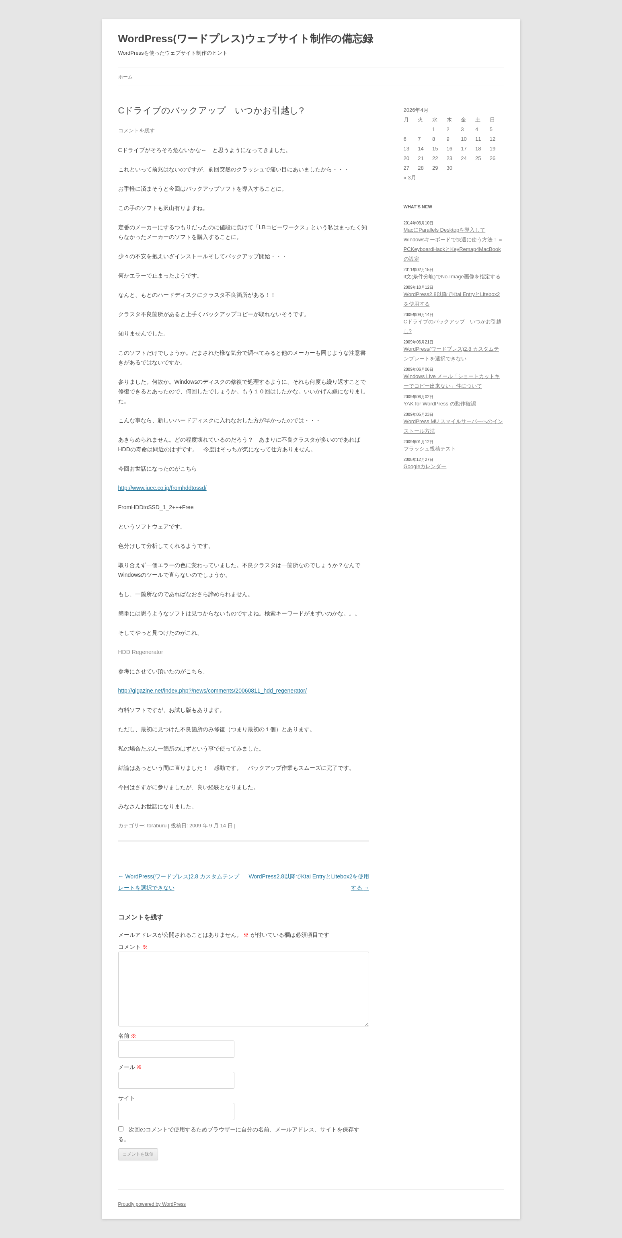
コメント (133, 947)
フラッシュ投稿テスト (430, 449)
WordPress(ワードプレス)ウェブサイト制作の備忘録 (245, 39)
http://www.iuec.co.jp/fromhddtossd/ (162, 488)
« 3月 (410, 178)
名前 (127, 1035)
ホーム (125, 77)
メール (130, 1067)
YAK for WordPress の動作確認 (440, 404)
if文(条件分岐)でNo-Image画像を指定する (452, 277)
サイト (126, 1098)
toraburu (156, 826)
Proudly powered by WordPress (152, 1204)
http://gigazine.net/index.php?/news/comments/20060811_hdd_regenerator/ (212, 690)
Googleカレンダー (425, 466)
